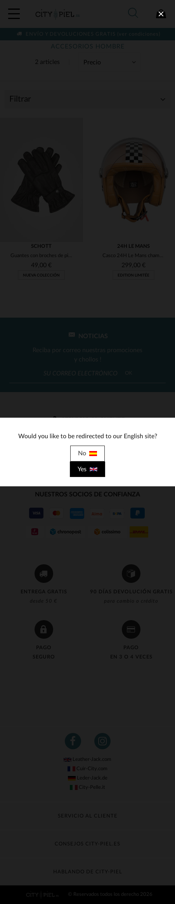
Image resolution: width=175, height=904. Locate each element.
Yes (87, 469)
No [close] (87, 453)
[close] (161, 14)
